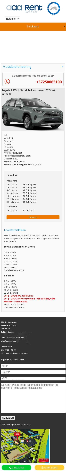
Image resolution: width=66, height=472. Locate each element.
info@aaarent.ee (8, 341)
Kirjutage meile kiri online (12, 359)
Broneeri (33, 217)
